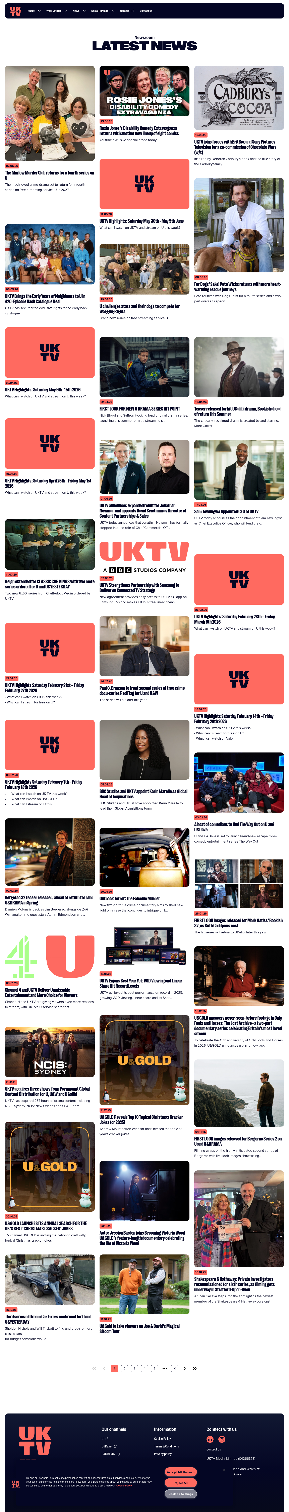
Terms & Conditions (166, 1446)
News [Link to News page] (77, 11)
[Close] (224, 1470)
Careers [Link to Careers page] (128, 11)
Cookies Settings (181, 1494)
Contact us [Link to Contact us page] (147, 11)
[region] (124, 1483)
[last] (194, 1368)
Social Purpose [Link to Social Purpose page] (100, 11)
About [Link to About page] (32, 11)
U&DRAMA (111, 1454)
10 (174, 1368)
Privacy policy (163, 1454)
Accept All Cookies (180, 1472)
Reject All (181, 1483)
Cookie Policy (162, 1439)
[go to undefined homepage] (35, 1448)
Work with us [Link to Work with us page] (54, 11)
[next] (184, 1368)
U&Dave (109, 1446)
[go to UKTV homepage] (15, 11)
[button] (40, 11)
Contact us (214, 1449)
